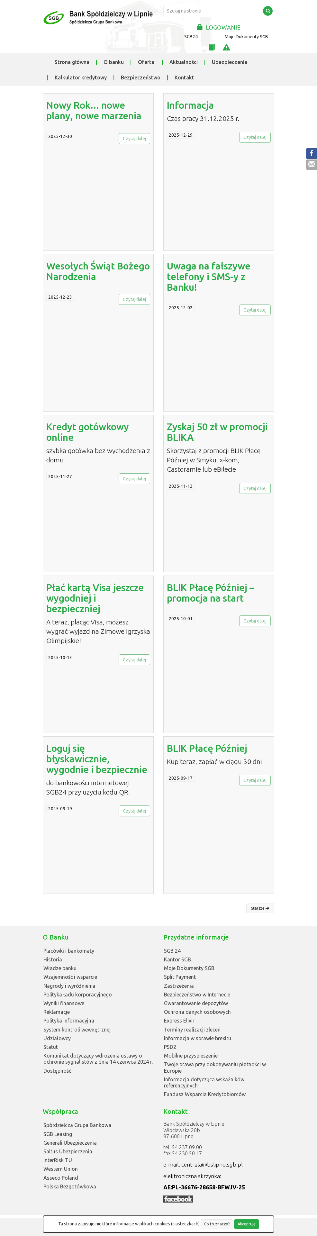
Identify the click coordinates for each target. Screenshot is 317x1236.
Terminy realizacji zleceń (192, 1029)
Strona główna (72, 62)
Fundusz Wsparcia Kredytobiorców (205, 1094)
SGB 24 (172, 951)
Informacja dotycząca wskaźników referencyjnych (204, 1082)
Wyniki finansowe (63, 1003)
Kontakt (184, 77)
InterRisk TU (57, 1160)
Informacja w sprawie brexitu (197, 1038)
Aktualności (183, 62)
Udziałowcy (57, 1038)
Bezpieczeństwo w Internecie (197, 994)
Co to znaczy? (217, 1224)
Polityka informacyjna (68, 1020)
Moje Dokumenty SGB (246, 36)
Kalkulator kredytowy (81, 77)
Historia (52, 959)
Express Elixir (179, 1020)
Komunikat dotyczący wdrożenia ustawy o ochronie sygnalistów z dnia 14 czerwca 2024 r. (98, 1059)
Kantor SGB (177, 959)
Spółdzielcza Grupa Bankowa (77, 1125)
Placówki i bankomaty (68, 951)
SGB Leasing (57, 1134)
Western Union (60, 1169)
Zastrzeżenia (179, 986)
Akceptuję (247, 1224)
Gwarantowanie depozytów (196, 1003)
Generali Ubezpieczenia (70, 1143)
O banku (114, 62)
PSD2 (170, 1047)
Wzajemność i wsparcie (70, 977)
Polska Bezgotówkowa (69, 1186)
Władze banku (60, 968)
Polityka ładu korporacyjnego (77, 994)
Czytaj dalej (134, 138)
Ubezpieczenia (229, 62)
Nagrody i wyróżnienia (69, 986)
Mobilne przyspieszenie (191, 1056)
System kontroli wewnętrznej (77, 1029)
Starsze (260, 908)
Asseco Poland (60, 1178)
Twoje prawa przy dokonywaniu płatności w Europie (215, 1067)
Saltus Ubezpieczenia (67, 1151)
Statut (50, 1047)
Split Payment (180, 977)
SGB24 (191, 36)
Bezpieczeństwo (140, 77)
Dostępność (57, 1071)
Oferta (146, 62)
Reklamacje (56, 1012)
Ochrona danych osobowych (197, 1012)
